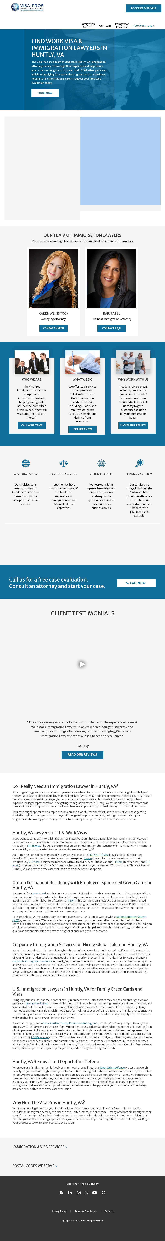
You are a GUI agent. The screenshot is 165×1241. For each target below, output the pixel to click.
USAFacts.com (40, 1037)
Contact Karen (53, 328)
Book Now (45, 93)
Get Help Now (82, 429)
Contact (109, 1211)
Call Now (137, 583)
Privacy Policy (59, 1211)
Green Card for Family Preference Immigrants (70, 1023)
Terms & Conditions (86, 1211)
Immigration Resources (122, 25)
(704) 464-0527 (144, 25)
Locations (71, 1183)
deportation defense (112, 1067)
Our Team (105, 25)
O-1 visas (33, 861)
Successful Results (133, 425)
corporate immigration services (32, 961)
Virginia (84, 1183)
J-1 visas (118, 861)
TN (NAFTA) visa (98, 854)
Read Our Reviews (82, 754)
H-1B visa (34, 845)
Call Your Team (31, 425)
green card (39, 893)
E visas (88, 858)
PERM (71, 900)
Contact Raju (111, 328)
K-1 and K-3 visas (37, 1003)
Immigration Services (88, 25)
